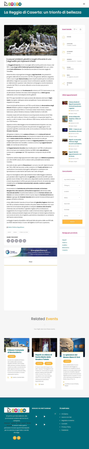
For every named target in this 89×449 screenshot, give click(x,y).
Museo (9, 232)
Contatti (64, 424)
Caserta (69, 45)
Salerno (64, 242)
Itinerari (69, 53)
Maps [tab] (30, 262)
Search (72, 222)
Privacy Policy (66, 427)
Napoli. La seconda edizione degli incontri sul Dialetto (75, 142)
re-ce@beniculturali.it (72, 77)
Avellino (64, 245)
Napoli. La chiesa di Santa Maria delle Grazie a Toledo (43, 357)
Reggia (15, 232)
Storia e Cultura (23, 232)
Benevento (65, 247)
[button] (71, 185)
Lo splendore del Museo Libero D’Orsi (71, 356)
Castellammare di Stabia (71, 384)
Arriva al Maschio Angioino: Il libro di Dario (75, 119)
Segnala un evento (67, 420)
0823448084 (70, 69)
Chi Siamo (64, 414)
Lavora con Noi (66, 417)
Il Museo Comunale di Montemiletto (16, 351)
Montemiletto (20, 377)
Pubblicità (64, 430)
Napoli (71, 113)
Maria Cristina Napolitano (16, 227)
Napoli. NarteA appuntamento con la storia (75, 154)
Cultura (39, 363)
